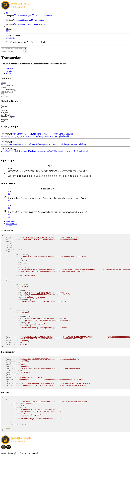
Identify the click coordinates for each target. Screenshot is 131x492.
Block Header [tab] (11, 224)
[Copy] (65, 64)
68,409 (4, 85)
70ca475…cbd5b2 (47, 134)
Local (12, 38)
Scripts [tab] (9, 71)
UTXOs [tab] (9, 226)
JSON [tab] (8, 73)
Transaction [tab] (10, 221)
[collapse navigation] (33, 9)
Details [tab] (10, 69)
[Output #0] (5, 142)
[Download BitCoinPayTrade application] (3, 484)
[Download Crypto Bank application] (8, 484)
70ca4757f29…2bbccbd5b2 (26, 134)
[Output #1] (5, 149)
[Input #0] (5, 134)
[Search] (25, 48)
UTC (8, 38)
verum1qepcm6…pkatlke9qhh (57, 136)
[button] (7, 13)
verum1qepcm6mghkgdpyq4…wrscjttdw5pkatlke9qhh (23, 136)
